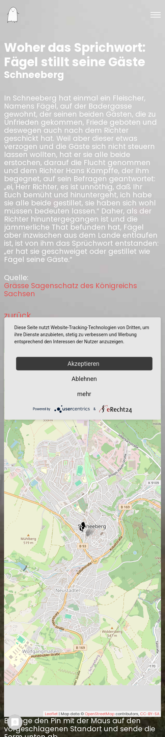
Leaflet (51, 713)
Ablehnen (84, 378)
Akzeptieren (84, 363)
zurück (17, 315)
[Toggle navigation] (155, 15)
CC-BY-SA (149, 713)
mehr (84, 393)
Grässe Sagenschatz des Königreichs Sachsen (70, 290)
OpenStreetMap (99, 713)
